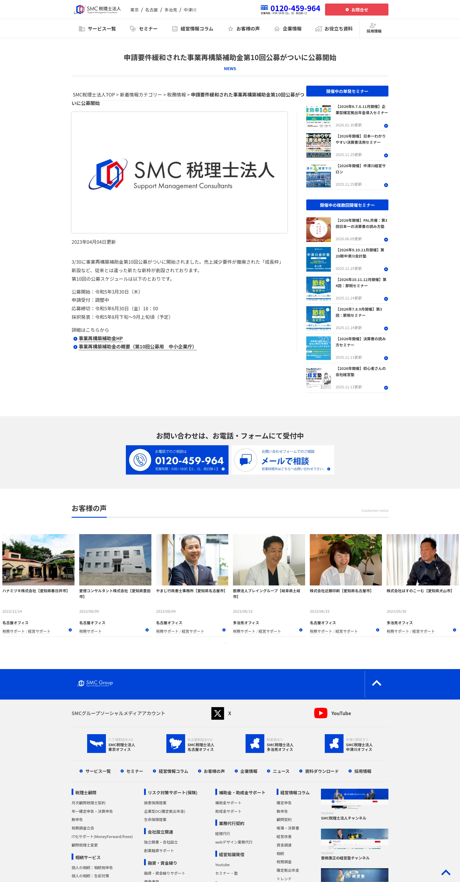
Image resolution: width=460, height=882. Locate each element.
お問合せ (359, 9)
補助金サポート (228, 802)
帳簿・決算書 (288, 828)
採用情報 (362, 771)
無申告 (77, 819)
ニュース (281, 771)
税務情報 (176, 94)
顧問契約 (284, 819)
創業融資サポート (159, 850)
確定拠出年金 (288, 870)
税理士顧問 (86, 792)
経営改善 (284, 836)
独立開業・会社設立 (161, 842)
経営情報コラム (173, 771)
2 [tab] (234, 643)
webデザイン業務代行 (234, 842)
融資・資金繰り (162, 863)
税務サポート (13, 631)
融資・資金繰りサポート (164, 873)
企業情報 (249, 771)
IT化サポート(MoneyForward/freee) (102, 836)
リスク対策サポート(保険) (172, 792)
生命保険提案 (155, 819)
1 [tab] (226, 643)
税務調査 (284, 861)
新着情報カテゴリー (141, 94)
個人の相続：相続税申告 (92, 867)
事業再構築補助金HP (101, 338)
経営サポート (39, 631)
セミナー (134, 771)
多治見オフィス (246, 622)
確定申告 (284, 802)
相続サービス (88, 857)
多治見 (171, 9)
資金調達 (284, 845)
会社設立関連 (160, 832)
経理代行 (222, 833)
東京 (134, 9)
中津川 (190, 9)
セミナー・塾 (226, 873)
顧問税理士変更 (85, 845)
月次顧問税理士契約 (88, 802)
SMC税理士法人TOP (94, 94)
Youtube (222, 864)
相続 (280, 853)
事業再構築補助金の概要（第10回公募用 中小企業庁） (138, 346)
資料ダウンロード (322, 771)
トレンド (284, 878)
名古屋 (151, 9)
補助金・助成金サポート (242, 792)
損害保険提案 (155, 802)
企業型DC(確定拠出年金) (164, 811)
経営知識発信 (231, 854)
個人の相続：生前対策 (90, 875)
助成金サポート (228, 811)
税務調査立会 (83, 828)
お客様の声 (214, 771)
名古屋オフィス (15, 622)
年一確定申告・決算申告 (92, 811)
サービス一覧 (98, 771)
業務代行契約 (231, 823)
